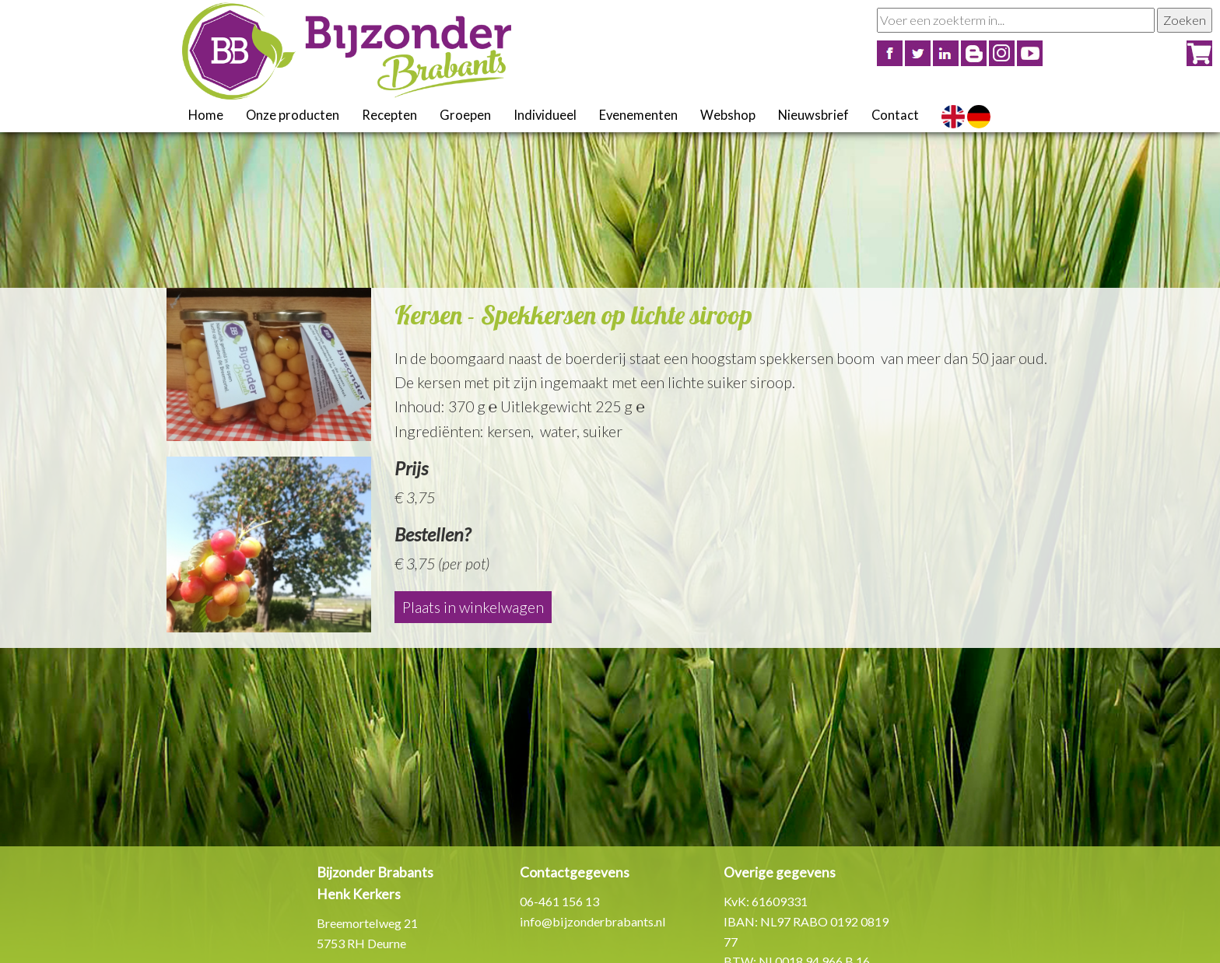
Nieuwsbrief (813, 115)
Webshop (727, 115)
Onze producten (292, 115)
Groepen (465, 115)
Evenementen (638, 115)
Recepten (389, 115)
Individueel (545, 115)
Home (205, 115)
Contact (895, 115)
